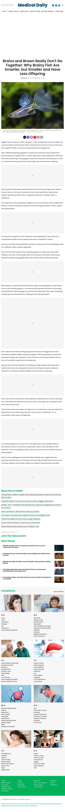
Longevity (37, 677)
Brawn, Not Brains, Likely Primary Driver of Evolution (20, 511)
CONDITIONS (59, 11)
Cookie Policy (38, 787)
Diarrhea (37, 632)
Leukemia (37, 671)
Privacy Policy (38, 785)
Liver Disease (38, 675)
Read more (33, 806)
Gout (3, 675)
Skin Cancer (5, 766)
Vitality (3, 781)
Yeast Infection (39, 766)
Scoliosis (4, 756)
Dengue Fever (38, 620)
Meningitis (4, 716)
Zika (35, 768)
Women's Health (39, 764)
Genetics (4, 667)
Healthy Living (6, 787)
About (20, 781)
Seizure (3, 758)
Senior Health (5, 760)
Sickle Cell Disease (7, 764)
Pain (35, 708)
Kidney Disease (39, 665)
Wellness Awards (47, 11)
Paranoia (37, 712)
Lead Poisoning (39, 669)
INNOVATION (24, 11)
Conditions (8, 591)
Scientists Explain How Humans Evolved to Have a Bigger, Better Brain (27, 501)
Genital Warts (5, 669)
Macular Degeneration (8, 708)
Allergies (4, 624)
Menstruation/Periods (8, 720)
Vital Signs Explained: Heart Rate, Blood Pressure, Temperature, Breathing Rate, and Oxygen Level (24, 570)
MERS (3, 725)
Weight (36, 762)
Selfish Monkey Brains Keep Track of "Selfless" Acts (20, 526)
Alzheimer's (5, 628)
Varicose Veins (39, 758)
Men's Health (5, 714)
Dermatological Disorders (42, 626)
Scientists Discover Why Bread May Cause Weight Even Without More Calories (26, 554)
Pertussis (37, 720)
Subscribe (21, 785)
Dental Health (38, 622)
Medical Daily (33, 5)
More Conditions (59, 591)
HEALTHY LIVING (35, 11)
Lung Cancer (38, 681)
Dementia (37, 618)
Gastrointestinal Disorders (10, 663)
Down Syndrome (39, 636)
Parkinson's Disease (40, 716)
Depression (37, 624)
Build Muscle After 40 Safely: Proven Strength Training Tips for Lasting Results (26, 562)
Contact (20, 783)
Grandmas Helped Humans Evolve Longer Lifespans (20, 519)
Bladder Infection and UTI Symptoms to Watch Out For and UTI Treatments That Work (24, 546)
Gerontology (5, 673)
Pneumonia (37, 722)
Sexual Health (5, 762)
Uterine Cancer (39, 756)
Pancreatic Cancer (40, 710)
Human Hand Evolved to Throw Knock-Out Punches (20, 522)
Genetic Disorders (7, 665)
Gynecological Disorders (9, 679)
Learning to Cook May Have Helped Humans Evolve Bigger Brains (25, 515)
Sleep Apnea (5, 770)
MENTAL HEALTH (14, 11)
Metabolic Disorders (8, 727)
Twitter (52, 783)
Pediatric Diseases (40, 718)
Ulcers (36, 754)
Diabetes (37, 630)
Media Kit (37, 781)
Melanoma (5, 712)
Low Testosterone (39, 679)
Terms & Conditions (40, 783)
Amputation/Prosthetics (9, 630)
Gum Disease (5, 677)
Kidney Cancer (39, 663)
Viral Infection (38, 760)
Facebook (53, 781)
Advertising (21, 787)
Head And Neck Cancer (9, 681)
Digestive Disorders (40, 634)
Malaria (3, 710)
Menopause (5, 718)
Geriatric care (5, 671)
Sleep (3, 768)
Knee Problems (39, 667)
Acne (3, 618)
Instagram (53, 785)
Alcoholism (5, 622)
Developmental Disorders (42, 628)
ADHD (3, 620)
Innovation (4, 785)
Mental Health (6, 722)
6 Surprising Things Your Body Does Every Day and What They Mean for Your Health (27, 578)
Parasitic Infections (40, 714)
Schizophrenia (6, 754)
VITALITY (5, 11)
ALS (2, 626)
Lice (35, 673)
